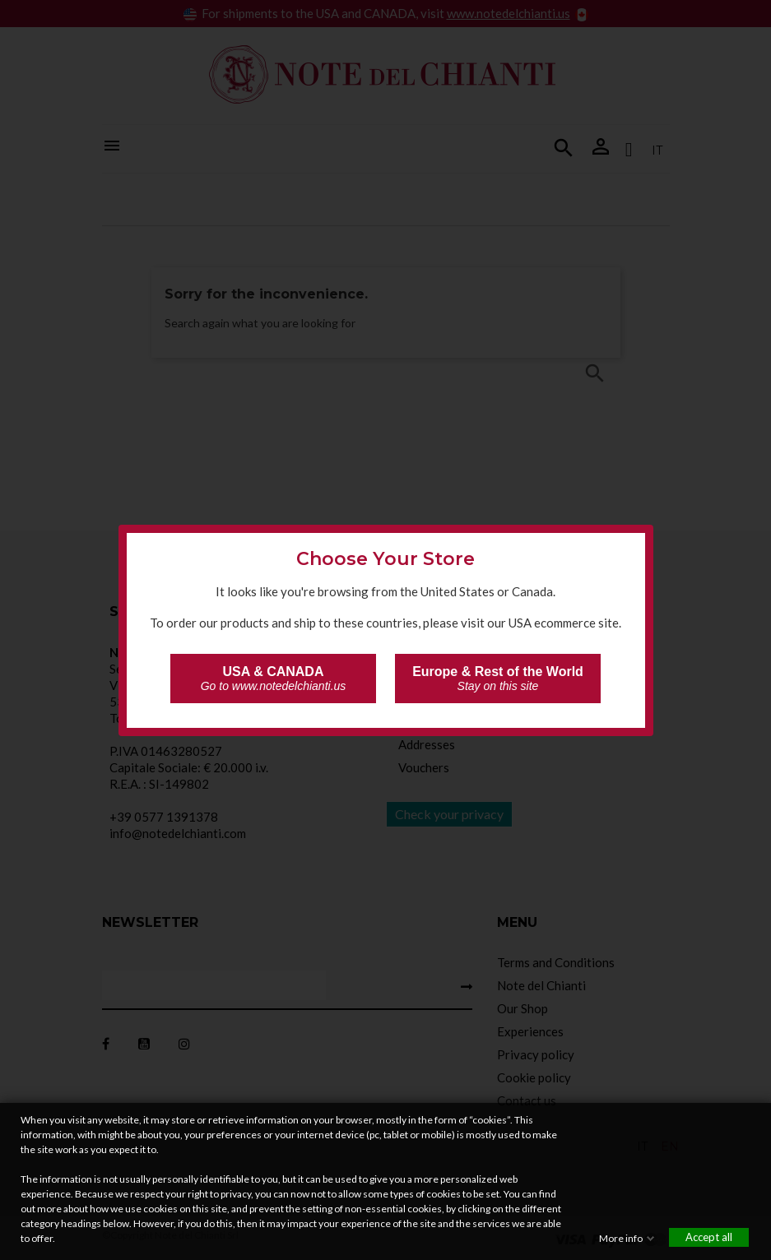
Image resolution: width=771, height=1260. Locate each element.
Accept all (708, 1237)
